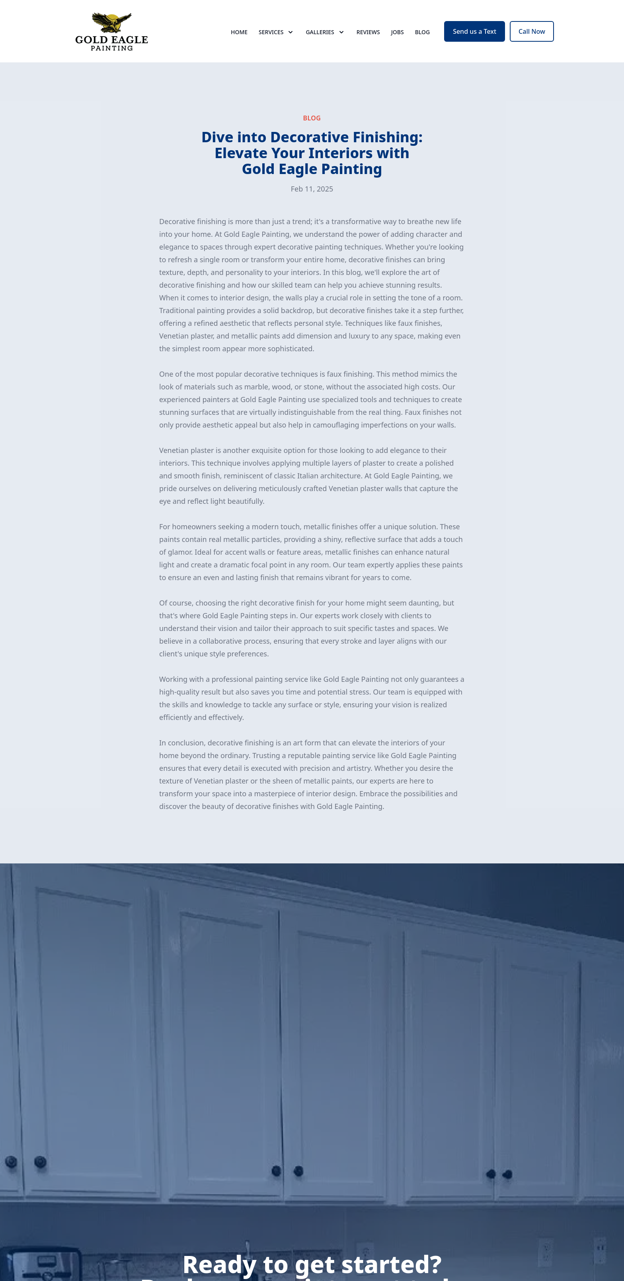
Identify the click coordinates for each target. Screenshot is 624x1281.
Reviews (368, 35)
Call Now (532, 35)
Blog (422, 35)
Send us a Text (474, 35)
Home (239, 35)
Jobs (397, 35)
